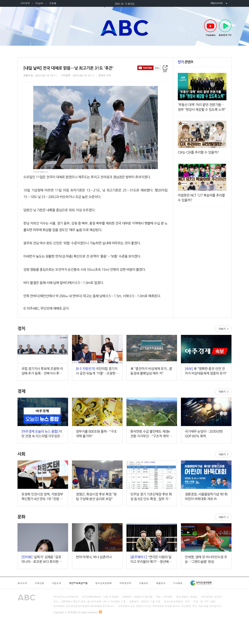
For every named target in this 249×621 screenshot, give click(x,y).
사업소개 (56, 583)
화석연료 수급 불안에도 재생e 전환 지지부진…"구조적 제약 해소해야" (151, 434)
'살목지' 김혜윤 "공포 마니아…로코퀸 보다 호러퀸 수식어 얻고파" (41, 559)
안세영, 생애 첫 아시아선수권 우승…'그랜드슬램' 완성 (206, 559)
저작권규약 (125, 583)
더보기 (223, 329)
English (39, 3)
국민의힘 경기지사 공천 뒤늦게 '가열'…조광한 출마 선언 (96, 371)
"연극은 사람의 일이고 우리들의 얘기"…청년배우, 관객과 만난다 (151, 559)
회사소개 (22, 583)
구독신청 (39, 583)
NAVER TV (225, 28)
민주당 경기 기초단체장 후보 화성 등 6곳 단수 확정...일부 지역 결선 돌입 (151, 497)
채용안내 (160, 583)
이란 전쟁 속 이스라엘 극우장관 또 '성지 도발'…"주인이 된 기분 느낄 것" (42, 434)
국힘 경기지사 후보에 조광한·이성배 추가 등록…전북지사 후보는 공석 (42, 371)
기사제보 (177, 583)
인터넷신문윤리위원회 (201, 583)
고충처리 (143, 583)
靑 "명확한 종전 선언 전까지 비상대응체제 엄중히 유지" (206, 371)
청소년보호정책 (103, 583)
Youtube (210, 28)
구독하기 (149, 68)
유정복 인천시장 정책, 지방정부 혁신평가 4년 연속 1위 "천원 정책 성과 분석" (42, 497)
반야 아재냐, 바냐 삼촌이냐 (93, 557)
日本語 (52, 3)
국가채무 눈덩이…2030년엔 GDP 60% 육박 (204, 434)
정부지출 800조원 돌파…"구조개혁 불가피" (96, 434)
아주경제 (25, 3)
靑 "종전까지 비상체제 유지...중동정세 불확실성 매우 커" (151, 371)
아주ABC (124, 28)
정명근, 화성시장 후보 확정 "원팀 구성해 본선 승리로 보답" (96, 496)
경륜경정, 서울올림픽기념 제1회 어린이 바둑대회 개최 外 (206, 496)
